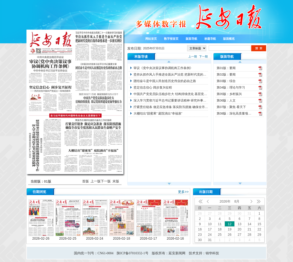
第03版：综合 (226, 81)
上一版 (96, 181)
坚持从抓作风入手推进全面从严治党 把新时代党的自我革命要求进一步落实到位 (171, 74)
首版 (85, 181)
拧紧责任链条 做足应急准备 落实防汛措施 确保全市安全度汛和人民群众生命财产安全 (171, 107)
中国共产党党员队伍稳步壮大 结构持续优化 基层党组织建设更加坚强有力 (171, 94)
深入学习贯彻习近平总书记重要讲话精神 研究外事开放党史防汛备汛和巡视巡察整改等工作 (171, 100)
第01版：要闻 (226, 68)
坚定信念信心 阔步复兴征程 (153, 87)
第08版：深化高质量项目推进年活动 (235, 113)
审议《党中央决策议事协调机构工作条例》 (163, 68)
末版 (115, 181)
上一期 (192, 56)
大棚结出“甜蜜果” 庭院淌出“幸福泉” (158, 113)
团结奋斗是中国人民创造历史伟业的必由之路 (165, 81)
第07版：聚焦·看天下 (231, 107)
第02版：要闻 (226, 74)
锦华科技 (212, 253)
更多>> (183, 192)
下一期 (203, 56)
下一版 (106, 181)
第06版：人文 (226, 100)
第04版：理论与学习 (231, 87)
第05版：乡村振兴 (229, 94)
